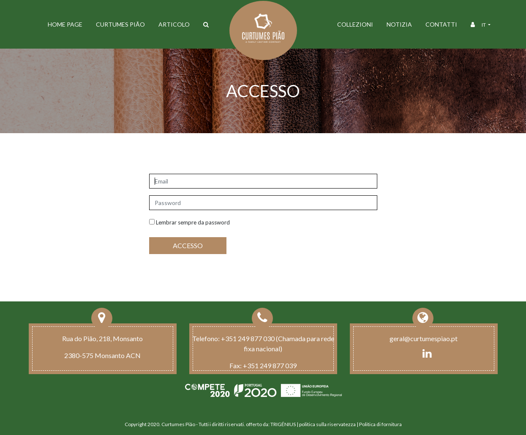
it (484, 25)
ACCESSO (188, 245)
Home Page (65, 24)
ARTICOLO (174, 24)
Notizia (399, 24)
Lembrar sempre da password (189, 222)
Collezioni (355, 24)
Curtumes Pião (120, 24)
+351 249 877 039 (270, 365)
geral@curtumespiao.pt (424, 338)
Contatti (441, 24)
